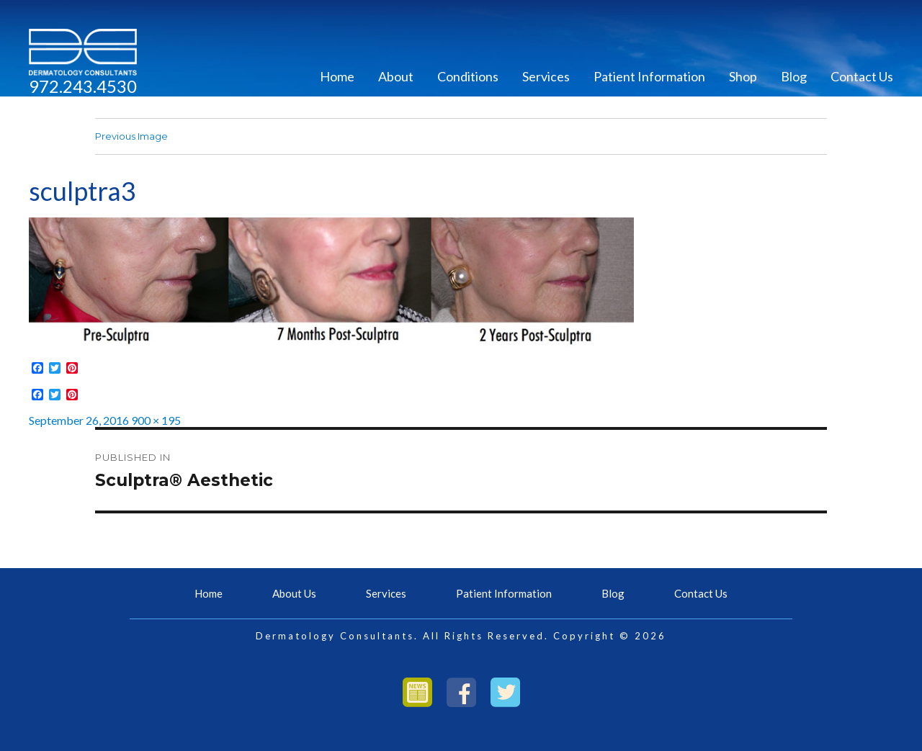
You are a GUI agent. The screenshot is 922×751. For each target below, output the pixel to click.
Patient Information (649, 76)
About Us (294, 593)
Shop (743, 76)
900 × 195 (156, 420)
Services (546, 76)
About (395, 76)
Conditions (467, 76)
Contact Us (862, 76)
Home (337, 76)
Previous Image (131, 136)
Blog (794, 76)
